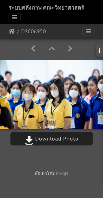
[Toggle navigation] (15, 17)
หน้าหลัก (12, 31)
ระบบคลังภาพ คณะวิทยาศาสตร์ (46, 7)
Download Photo (52, 138)
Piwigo (62, 173)
